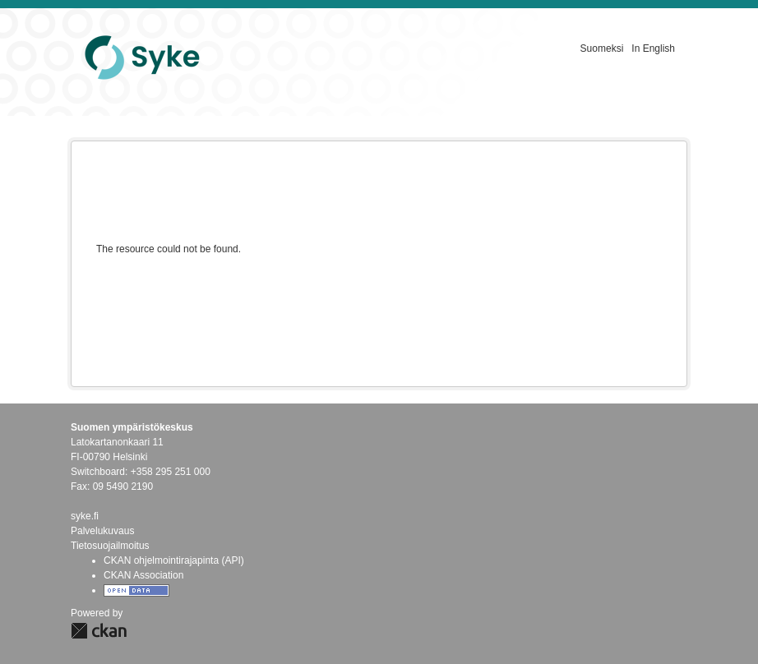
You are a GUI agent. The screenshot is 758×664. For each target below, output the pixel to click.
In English (653, 48)
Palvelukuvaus (102, 531)
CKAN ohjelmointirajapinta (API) (174, 560)
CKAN (99, 630)
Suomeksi (602, 48)
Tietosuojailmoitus (110, 545)
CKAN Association (143, 575)
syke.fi (85, 516)
